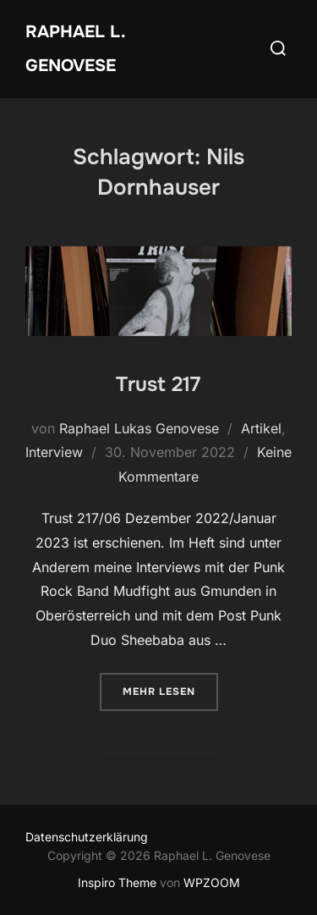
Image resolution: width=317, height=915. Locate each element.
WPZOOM (211, 882)
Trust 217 (158, 384)
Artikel (261, 428)
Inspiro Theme (117, 882)
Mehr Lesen (170, 690)
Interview (54, 452)
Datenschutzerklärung (86, 837)
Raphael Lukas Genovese (139, 428)
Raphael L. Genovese (75, 48)
